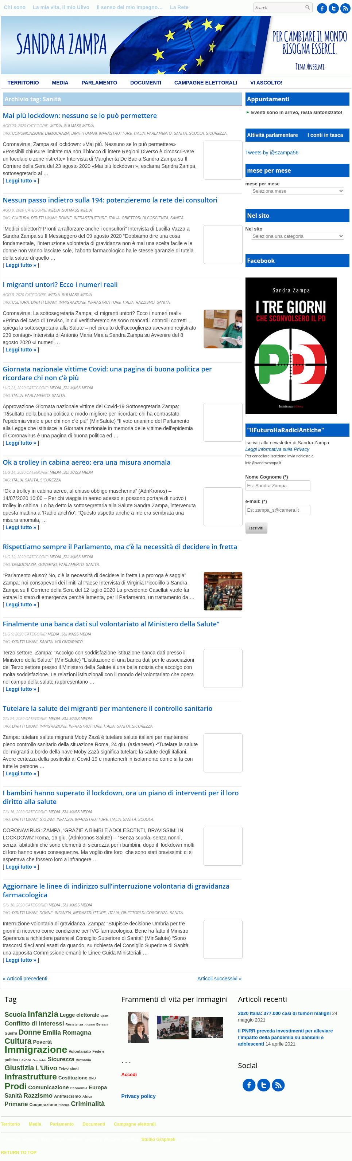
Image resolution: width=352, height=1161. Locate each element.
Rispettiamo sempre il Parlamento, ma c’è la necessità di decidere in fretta (120, 546)
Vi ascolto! (266, 83)
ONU (92, 1078)
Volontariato (69, 642)
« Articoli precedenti (25, 978)
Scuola (196, 133)
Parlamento (99, 83)
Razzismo (145, 302)
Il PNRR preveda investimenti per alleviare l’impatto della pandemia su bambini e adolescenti (285, 1037)
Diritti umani (84, 133)
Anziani (90, 1024)
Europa (98, 1087)
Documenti (145, 83)
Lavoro (25, 1060)
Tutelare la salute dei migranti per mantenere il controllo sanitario (108, 708)
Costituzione (73, 1078)
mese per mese (262, 183)
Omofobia (39, 1060)
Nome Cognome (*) (266, 477)
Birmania (83, 1060)
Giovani (46, 820)
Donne (64, 218)
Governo (47, 565)
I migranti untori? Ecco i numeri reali (60, 284)
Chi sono (15, 7)
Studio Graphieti (158, 1139)
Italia (139, 133)
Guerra (11, 1033)
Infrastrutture (115, 133)
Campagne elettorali (205, 83)
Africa (87, 1096)
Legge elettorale (79, 1015)
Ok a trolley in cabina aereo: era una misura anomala (87, 462)
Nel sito (254, 229)
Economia (79, 1088)
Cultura (20, 218)
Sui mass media (79, 126)
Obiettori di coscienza (145, 218)
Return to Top (19, 1152)
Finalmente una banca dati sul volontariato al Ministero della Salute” (111, 623)
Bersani (102, 1024)
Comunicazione (27, 133)
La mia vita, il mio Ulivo (61, 7)
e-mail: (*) (256, 501)
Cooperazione (43, 1104)
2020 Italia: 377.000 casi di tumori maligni (284, 1013)
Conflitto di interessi (34, 1023)
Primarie (16, 1104)
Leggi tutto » (20, 181)
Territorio (23, 83)
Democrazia (57, 133)
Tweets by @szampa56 (272, 153)
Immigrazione (71, 302)
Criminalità (88, 1103)
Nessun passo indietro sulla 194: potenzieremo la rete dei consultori (110, 200)
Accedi (129, 1074)
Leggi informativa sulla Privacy (277, 449)
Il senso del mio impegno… (130, 7)
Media (60, 83)
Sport (104, 1016)
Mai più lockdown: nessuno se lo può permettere (80, 115)
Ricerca (63, 1105)
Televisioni (69, 1069)
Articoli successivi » (219, 978)
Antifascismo (67, 1096)
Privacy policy (138, 1096)
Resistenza (74, 1024)
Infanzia (65, 820)
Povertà (42, 1042)
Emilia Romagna (67, 1032)
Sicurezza (216, 133)
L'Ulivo (46, 1068)
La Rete (179, 7)
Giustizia (19, 1068)
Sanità (180, 133)
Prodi (16, 1086)
